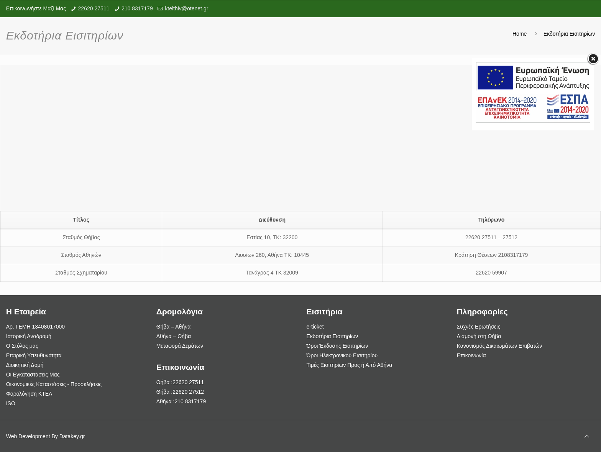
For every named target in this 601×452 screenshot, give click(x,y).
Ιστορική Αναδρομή (28, 336)
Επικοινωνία (471, 355)
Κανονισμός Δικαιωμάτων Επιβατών (499, 346)
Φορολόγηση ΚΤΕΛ (29, 394)
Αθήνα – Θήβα (173, 336)
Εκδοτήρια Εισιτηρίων (569, 34)
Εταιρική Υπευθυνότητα (34, 355)
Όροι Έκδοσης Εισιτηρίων (337, 346)
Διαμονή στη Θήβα (479, 336)
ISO (10, 403)
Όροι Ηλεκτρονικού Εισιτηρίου (342, 355)
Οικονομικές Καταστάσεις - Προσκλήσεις (54, 384)
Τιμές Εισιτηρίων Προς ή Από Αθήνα (349, 365)
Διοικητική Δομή (25, 365)
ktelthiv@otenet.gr (186, 8)
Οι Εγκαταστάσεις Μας (33, 374)
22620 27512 (188, 392)
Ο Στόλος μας (22, 346)
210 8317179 (137, 8)
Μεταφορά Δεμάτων (179, 346)
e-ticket (315, 327)
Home (519, 34)
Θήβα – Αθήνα (173, 327)
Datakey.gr (72, 436)
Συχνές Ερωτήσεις (479, 327)
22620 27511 (94, 8)
